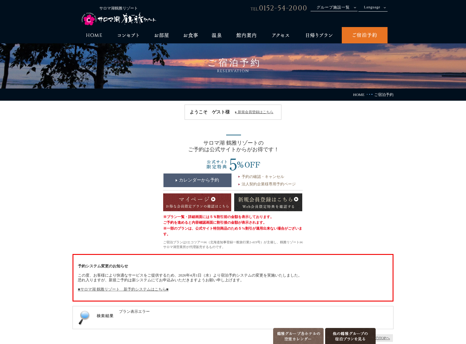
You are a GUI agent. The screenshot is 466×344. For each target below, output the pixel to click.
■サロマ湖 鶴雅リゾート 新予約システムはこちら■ (123, 289)
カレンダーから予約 (199, 180)
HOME (358, 94)
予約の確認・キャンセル (263, 176)
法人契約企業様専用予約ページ (269, 184)
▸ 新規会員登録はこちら (254, 112)
